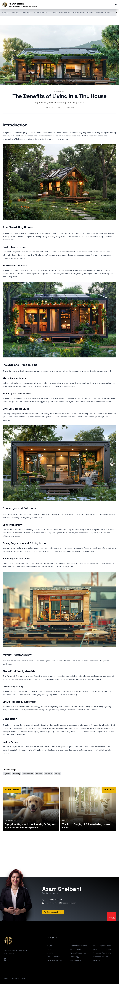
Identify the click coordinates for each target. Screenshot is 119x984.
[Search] (110, 4)
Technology (74, 957)
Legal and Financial (61, 12)
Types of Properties (78, 953)
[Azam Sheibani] (19, 4)
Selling (15, 12)
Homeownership (41, 12)
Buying (49, 945)
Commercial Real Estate (102, 953)
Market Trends (103, 12)
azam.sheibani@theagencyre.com (59, 903)
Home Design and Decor (102, 945)
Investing (26, 12)
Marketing (96, 960)
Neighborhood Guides (83, 12)
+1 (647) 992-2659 (52, 899)
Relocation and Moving (102, 957)
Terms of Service (18, 978)
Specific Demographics (102, 949)
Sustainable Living (77, 960)
